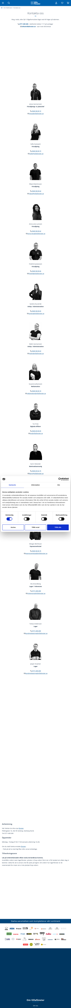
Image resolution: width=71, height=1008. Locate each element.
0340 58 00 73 (36, 151)
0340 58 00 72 (36, 111)
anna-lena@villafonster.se (36, 234)
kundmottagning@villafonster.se (36, 633)
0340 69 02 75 (36, 471)
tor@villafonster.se (36, 433)
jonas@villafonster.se (36, 114)
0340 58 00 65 (36, 311)
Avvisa (13, 527)
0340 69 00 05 (36, 431)
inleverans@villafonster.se (36, 593)
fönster (21, 828)
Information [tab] (35, 485)
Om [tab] (58, 485)
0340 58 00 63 (36, 351)
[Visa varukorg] (67, 3)
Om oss (35, 1006)
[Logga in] (53, 3)
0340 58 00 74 (36, 391)
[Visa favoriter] (60, 3)
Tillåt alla (58, 527)
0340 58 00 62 (36, 231)
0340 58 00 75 (36, 551)
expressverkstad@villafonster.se (36, 553)
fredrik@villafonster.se (36, 273)
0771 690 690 (23, 24)
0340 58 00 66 (36, 271)
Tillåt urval (35, 527)
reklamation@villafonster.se (36, 393)
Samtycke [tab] (12, 485)
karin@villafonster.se (36, 473)
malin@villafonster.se (36, 353)
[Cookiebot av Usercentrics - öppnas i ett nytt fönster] (60, 479)
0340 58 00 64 (36, 191)
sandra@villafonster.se (36, 313)
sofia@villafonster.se (36, 154)
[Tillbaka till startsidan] (35, 3)
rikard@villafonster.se (36, 194)
